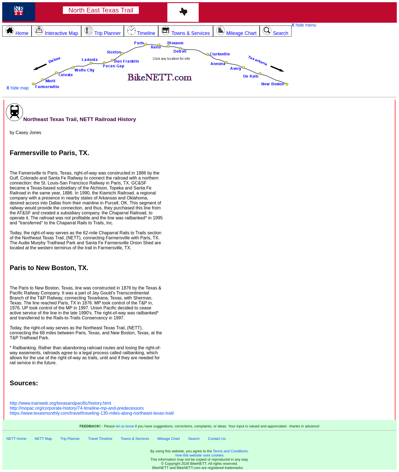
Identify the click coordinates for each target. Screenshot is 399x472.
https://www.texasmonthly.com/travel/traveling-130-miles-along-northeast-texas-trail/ (92, 413)
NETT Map (43, 439)
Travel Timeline (100, 439)
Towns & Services (135, 439)
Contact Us (217, 439)
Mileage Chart (168, 439)
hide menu (303, 25)
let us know (125, 426)
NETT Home (16, 439)
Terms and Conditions (230, 451)
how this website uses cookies (199, 455)
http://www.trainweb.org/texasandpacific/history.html (60, 403)
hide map (17, 88)
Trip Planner (70, 439)
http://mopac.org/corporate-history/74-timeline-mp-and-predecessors (77, 408)
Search (194, 439)
